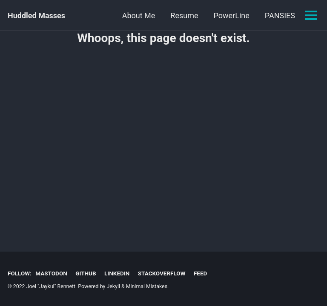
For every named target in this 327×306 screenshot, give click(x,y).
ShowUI (282, 15)
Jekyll (113, 286)
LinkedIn (116, 273)
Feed (200, 273)
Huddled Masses (36, 15)
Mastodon (51, 273)
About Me (97, 15)
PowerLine (190, 15)
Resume (143, 15)
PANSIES (239, 15)
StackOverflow (162, 273)
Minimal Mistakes (146, 286)
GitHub (85, 273)
